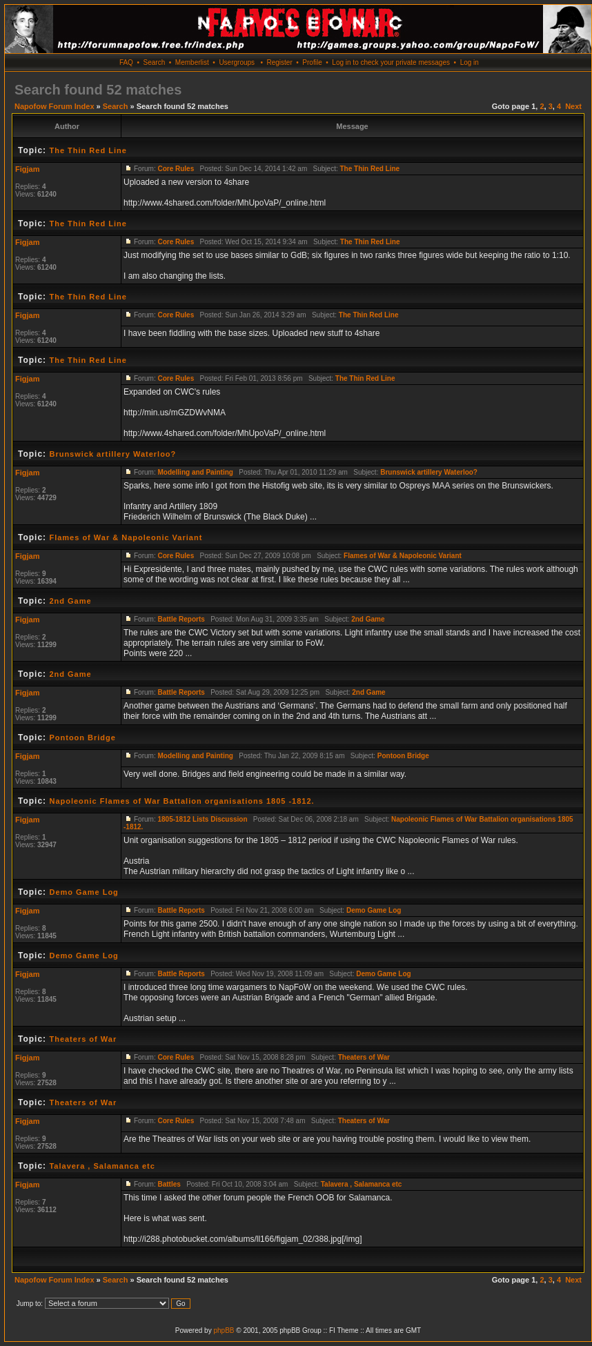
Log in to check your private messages (391, 62)
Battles (168, 1184)
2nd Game (70, 601)
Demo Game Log (83, 892)
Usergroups (237, 62)
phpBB (223, 1330)
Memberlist (192, 62)
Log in (469, 62)
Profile (312, 62)
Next (573, 106)
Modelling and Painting (195, 472)
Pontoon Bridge (82, 737)
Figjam (27, 169)
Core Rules (175, 168)
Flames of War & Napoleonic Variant (125, 537)
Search (155, 62)
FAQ (126, 62)
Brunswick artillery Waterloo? (112, 454)
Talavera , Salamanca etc (102, 1166)
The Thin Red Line (87, 150)
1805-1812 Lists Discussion (202, 819)
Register (279, 62)
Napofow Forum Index (54, 106)
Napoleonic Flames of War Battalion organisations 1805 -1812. (181, 801)
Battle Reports (180, 619)
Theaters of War (83, 1039)
